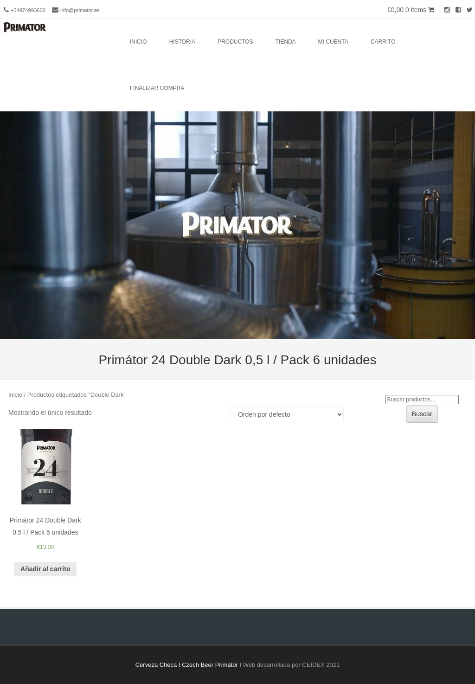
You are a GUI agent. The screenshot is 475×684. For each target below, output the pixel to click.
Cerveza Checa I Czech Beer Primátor (186, 664)
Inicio (138, 42)
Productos (235, 42)
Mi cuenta (333, 42)
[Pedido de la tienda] (287, 414)
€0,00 (410, 9)
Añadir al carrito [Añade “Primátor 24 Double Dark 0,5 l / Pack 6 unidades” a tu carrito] (45, 569)
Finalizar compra (157, 88)
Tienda (286, 42)
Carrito (383, 42)
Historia (182, 42)
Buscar (422, 414)
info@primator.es (80, 10)
